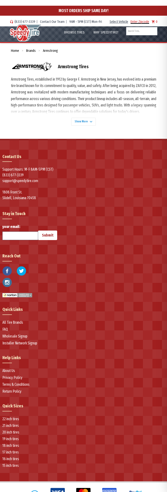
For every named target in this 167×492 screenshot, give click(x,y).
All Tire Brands (12, 324)
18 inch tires (10, 447)
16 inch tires (10, 460)
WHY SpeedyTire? (106, 32)
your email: (20, 234)
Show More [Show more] (83, 122)
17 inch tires (10, 454)
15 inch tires (10, 467)
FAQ (5, 331)
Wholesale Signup (14, 338)
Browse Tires (74, 32)
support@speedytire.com (20, 183)
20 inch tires (10, 434)
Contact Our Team (52, 21)
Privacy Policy (12, 379)
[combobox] (141, 31)
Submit (47, 237)
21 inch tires (10, 427)
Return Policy (11, 393)
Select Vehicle (119, 21)
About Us (8, 372)
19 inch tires (10, 441)
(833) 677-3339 (25, 21)
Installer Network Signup (19, 345)
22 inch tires (10, 421)
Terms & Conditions (16, 386)
